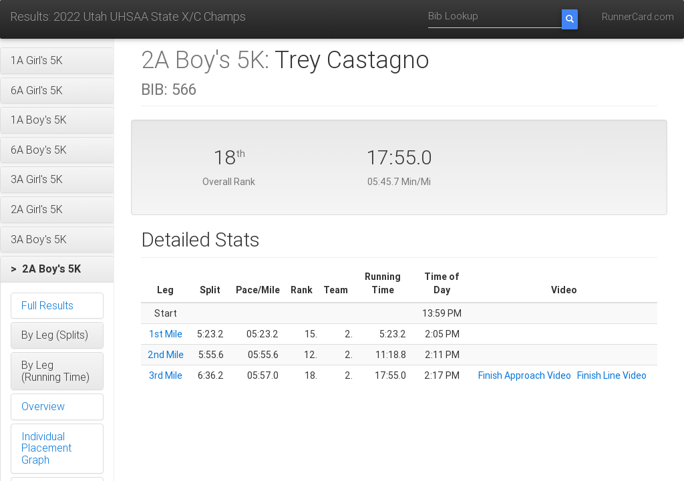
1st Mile (165, 334)
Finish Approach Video (524, 375)
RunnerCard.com (638, 17)
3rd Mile (165, 375)
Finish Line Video (612, 375)
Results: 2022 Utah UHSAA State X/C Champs (128, 16)
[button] (57, 60)
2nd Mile (166, 355)
